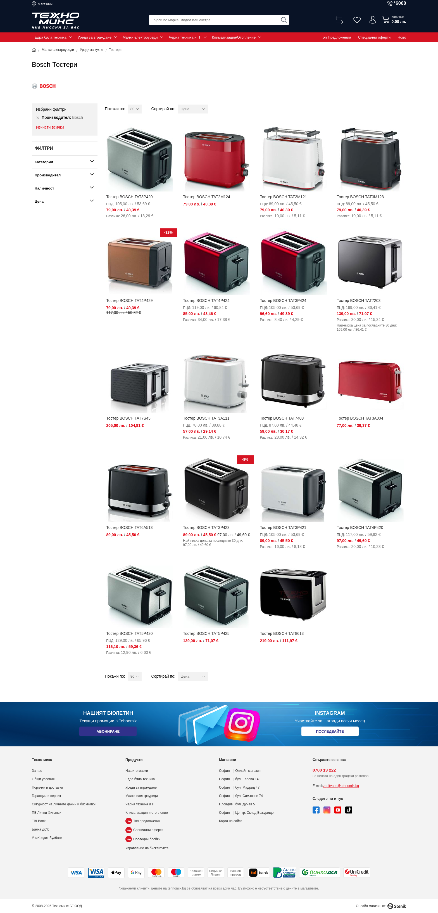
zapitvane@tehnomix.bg (341, 786)
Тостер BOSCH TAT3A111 (206, 418)
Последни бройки (142, 839)
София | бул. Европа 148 (239, 779)
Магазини (45, 4)
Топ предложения (143, 821)
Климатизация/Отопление (234, 37)
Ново (401, 37)
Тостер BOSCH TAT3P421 (283, 527)
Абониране (108, 732)
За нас (37, 771)
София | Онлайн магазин (240, 771)
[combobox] (219, 20)
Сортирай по (162, 109)
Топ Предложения (336, 37)
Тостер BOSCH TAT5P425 (206, 633)
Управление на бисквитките (146, 848)
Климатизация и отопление (146, 813)
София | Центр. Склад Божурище (246, 813)
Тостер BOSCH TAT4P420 (360, 527)
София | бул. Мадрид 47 (239, 787)
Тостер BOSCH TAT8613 (282, 633)
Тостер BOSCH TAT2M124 (206, 197)
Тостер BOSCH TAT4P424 (206, 300)
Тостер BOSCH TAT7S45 (128, 418)
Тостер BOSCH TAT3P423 (206, 527)
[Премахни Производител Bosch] (37, 117)
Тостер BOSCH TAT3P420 (129, 197)
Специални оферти (374, 37)
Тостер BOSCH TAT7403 (282, 418)
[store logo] (55, 21)
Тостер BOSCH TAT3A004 (360, 418)
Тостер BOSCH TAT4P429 (129, 300)
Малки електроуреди (140, 37)
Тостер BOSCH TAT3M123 (360, 197)
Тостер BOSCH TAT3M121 (283, 197)
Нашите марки (136, 771)
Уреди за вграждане (94, 37)
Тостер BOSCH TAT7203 (358, 300)
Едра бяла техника (50, 37)
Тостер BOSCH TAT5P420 (129, 633)
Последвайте (330, 732)
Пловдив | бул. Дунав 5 (237, 804)
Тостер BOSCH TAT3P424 (283, 300)
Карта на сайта (230, 821)
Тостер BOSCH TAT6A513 (129, 527)
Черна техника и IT (185, 37)
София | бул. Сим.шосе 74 (241, 796)
